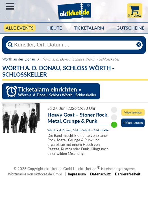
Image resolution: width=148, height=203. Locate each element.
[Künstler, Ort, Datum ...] (74, 45)
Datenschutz (100, 174)
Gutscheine (130, 27)
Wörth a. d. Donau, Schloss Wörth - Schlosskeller (78, 130)
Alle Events (20, 27)
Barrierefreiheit (127, 174)
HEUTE (54, 27)
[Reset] (138, 45)
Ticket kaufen (133, 123)
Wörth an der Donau (18, 59)
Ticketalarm (89, 27)
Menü (10, 6)
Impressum (77, 174)
